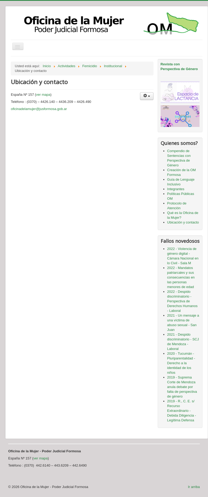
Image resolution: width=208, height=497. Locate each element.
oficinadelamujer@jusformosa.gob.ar (39, 109)
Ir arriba (194, 487)
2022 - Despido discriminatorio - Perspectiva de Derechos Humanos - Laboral (182, 301)
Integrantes (175, 189)
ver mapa (43, 95)
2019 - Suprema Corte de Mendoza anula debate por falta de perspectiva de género (182, 386)
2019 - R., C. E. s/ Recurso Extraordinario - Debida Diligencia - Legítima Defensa (181, 410)
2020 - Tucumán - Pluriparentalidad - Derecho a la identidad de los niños (181, 363)
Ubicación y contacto (183, 222)
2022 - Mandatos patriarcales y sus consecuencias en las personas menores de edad (181, 277)
